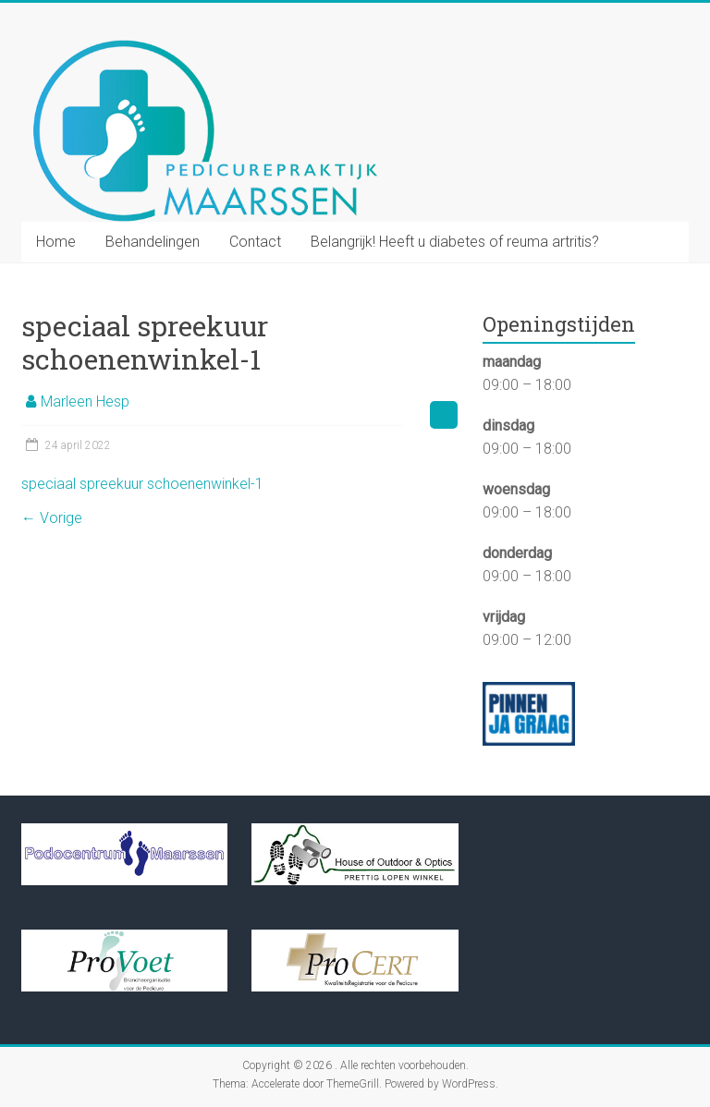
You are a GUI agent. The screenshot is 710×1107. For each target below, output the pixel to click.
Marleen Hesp (85, 401)
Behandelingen (152, 241)
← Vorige (51, 518)
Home (56, 241)
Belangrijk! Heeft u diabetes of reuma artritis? (455, 241)
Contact (255, 241)
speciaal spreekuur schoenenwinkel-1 (142, 484)
